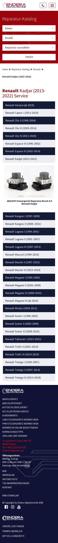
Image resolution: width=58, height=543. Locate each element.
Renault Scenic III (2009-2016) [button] (22, 331)
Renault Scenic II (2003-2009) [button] (22, 323)
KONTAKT (7, 487)
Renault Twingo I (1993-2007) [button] (22, 362)
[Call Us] (43, 5)
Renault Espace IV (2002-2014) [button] (22, 151)
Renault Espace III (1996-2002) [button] (22, 143)
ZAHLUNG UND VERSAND (14, 435)
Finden (29, 57)
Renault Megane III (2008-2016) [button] (23, 293)
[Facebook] (6, 507)
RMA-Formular (10, 495)
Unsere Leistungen (13, 526)
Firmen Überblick (12, 531)
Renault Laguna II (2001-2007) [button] (22, 239)
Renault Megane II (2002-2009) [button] (23, 285)
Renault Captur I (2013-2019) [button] (21, 112)
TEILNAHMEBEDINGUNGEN (15, 483)
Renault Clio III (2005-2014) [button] (21, 128)
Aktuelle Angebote (13, 536)
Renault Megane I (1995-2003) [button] (22, 277)
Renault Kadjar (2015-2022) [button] (21, 158)
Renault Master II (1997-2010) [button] (22, 262)
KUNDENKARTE (10, 415)
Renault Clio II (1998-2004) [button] (20, 120)
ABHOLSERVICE (10, 399)
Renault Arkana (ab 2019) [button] (19, 105)
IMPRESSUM (8, 475)
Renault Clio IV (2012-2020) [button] (20, 135)
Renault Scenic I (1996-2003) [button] (21, 316)
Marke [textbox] (8, 28)
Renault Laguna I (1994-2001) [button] (22, 231)
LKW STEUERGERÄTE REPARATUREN (20, 419)
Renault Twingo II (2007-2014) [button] (22, 369)
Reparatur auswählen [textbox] (17, 47)
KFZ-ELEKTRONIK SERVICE (15, 411)
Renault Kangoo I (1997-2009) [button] (22, 216)
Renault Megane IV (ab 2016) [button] (21, 300)
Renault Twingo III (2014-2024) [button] (23, 377)
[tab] (29, 105)
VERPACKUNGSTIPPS (12, 431)
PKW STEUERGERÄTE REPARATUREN (20, 423)
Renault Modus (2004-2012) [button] (21, 308)
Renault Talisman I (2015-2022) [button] (23, 339)
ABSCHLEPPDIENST (12, 403)
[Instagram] (12, 507)
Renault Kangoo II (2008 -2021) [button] (23, 223)
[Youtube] (19, 507)
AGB (4, 471)
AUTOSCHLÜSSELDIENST (15, 407)
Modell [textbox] (9, 38)
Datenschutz (9, 479)
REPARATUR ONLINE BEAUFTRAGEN (20, 427)
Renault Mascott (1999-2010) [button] (22, 254)
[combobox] (29, 28)
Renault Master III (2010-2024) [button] (22, 270)
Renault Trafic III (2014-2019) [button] (22, 354)
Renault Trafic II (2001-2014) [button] (21, 346)
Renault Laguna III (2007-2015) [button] (23, 246)
